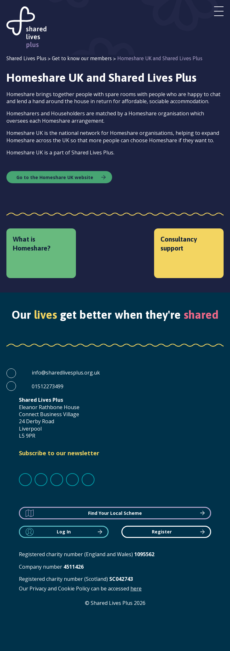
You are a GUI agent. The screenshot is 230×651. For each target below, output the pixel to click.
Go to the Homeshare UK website (54, 177)
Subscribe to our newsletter (59, 453)
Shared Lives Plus (26, 27)
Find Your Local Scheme (115, 513)
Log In (64, 532)
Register (162, 532)
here (136, 588)
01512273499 (47, 386)
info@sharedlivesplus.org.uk (66, 372)
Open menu (219, 11)
